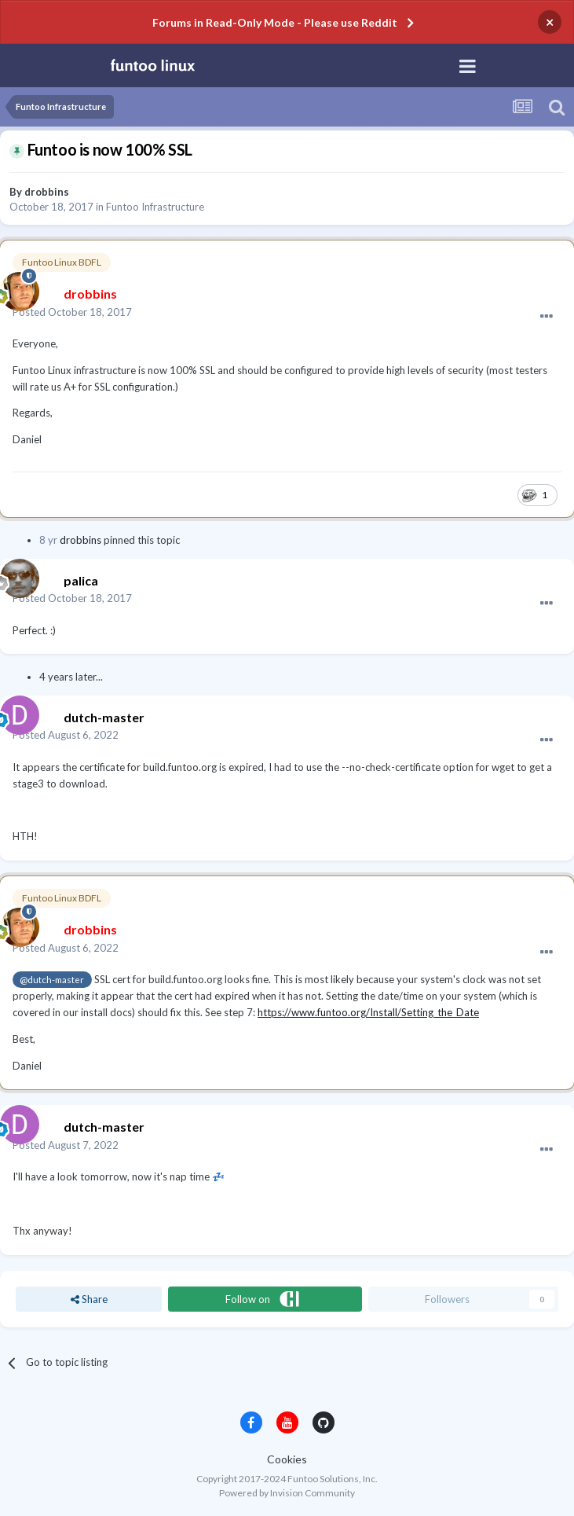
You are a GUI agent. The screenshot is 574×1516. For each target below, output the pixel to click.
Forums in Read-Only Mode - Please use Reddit (274, 22)
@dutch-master (52, 979)
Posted (72, 312)
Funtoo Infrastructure (155, 206)
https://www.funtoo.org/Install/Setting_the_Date (368, 1012)
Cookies (287, 1459)
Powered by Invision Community (287, 1493)
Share (89, 1299)
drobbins (46, 191)
